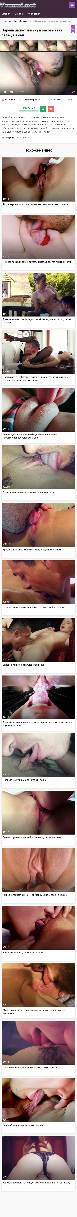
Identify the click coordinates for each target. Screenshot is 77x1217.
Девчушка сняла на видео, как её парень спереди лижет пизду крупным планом (37, 724)
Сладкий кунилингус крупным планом (23, 1125)
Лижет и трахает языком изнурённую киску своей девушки (35, 894)
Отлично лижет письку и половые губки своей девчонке (34, 607)
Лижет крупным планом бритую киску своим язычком (32, 837)
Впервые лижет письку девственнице (23, 664)
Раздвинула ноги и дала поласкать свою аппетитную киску (35, 204)
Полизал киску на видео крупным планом (25, 779)
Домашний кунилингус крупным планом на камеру (30, 492)
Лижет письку (23, 137)
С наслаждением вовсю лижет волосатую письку (30, 1067)
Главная (6, 13)
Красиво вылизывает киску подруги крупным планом (32, 549)
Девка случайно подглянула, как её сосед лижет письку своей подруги (37, 321)
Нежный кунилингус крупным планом (23, 952)
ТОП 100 (18, 13)
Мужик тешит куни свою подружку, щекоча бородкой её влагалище (34, 1011)
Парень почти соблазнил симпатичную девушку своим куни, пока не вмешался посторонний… (36, 378)
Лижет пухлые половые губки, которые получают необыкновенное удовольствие (30, 436)
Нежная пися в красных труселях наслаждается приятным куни (37, 261)
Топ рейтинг (33, 13)
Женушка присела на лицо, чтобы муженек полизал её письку (36, 1182)
